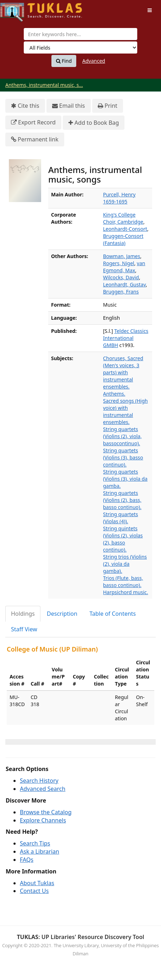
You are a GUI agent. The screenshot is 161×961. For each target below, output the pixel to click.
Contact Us (34, 891)
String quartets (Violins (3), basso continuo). (123, 457)
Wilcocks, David (121, 277)
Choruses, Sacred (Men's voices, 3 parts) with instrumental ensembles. (123, 372)
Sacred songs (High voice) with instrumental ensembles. (125, 411)
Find (64, 61)
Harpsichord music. (125, 592)
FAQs (26, 860)
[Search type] (80, 47)
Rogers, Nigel (118, 263)
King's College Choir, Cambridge (123, 218)
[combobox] (80, 34)
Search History (39, 780)
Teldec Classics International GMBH (126, 338)
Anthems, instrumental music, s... (44, 85)
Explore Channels (43, 820)
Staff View (24, 629)
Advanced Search (42, 789)
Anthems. (114, 393)
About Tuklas (37, 883)
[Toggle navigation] (149, 10)
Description (62, 614)
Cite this (25, 106)
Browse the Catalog (46, 812)
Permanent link (35, 139)
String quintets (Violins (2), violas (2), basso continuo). (123, 539)
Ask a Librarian (39, 851)
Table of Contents (112, 614)
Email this (68, 106)
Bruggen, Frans (121, 291)
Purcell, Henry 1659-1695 (119, 198)
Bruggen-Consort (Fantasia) (123, 239)
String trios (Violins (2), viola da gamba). (125, 563)
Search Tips (35, 843)
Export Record (33, 122)
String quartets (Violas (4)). (120, 518)
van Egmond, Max (124, 267)
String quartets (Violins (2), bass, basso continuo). (122, 500)
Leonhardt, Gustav (124, 284)
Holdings (23, 614)
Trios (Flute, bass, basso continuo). (123, 581)
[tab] (23, 614)
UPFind (18, 9)
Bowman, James (121, 256)
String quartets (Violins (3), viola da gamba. (125, 478)
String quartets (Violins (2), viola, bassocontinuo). (122, 436)
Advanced (93, 60)
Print (107, 106)
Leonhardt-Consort (125, 228)
